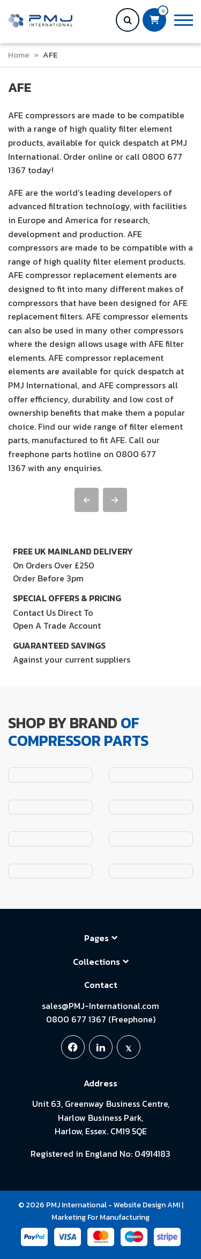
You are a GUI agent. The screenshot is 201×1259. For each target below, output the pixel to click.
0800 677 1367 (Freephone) (100, 1019)
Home (18, 54)
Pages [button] (100, 937)
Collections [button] (101, 961)
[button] (183, 20)
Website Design (140, 1205)
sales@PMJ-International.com (100, 1005)
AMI (173, 1205)
